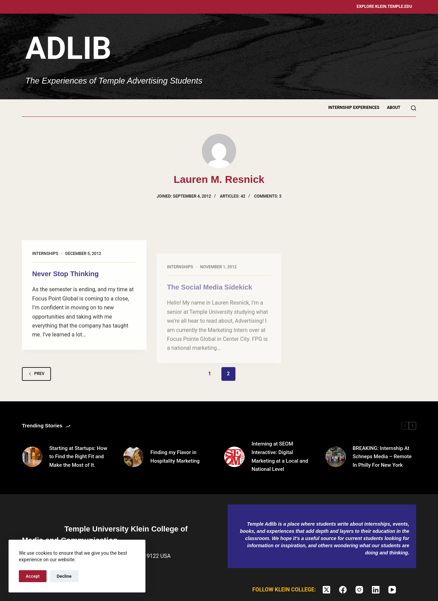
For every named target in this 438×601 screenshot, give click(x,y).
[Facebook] (343, 589)
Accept (33, 576)
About (393, 107)
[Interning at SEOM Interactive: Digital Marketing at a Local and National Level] (234, 457)
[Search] (413, 108)
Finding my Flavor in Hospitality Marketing (175, 456)
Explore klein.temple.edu (384, 6)
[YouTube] (392, 589)
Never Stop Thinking (65, 278)
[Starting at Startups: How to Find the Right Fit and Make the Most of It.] (32, 457)
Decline (64, 576)
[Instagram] (359, 589)
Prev (36, 373)
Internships (45, 258)
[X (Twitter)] (326, 589)
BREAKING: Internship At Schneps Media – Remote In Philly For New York (382, 456)
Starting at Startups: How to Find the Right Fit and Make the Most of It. (78, 456)
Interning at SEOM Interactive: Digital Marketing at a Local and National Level (280, 456)
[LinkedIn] (375, 589)
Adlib (68, 48)
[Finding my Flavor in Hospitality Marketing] (133, 457)
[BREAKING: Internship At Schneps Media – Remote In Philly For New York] (335, 457)
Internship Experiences (353, 107)
